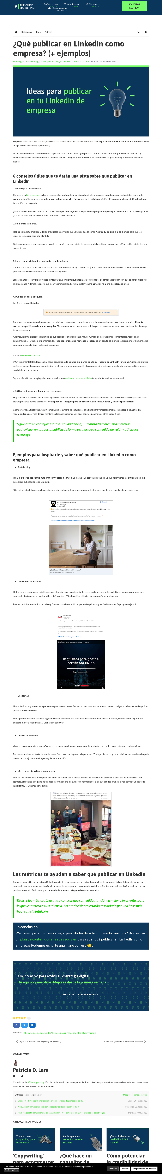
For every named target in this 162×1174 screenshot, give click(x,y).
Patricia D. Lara (81, 61)
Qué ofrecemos (51, 4)
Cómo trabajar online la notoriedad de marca (125, 1041)
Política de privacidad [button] (83, 1167)
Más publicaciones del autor (135, 1095)
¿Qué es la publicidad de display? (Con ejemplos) (38, 1041)
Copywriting (89, 1032)
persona (33, 194)
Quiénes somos (93, 4)
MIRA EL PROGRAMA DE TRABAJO (81, 994)
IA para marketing (57, 8)
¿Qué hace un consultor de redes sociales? (77, 1162)
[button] (139, 32)
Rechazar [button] (113, 1169)
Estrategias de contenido (37, 1032)
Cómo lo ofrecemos (72, 4)
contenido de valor (31, 355)
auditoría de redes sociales (78, 378)
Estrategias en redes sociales (66, 1032)
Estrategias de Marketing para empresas (33, 61)
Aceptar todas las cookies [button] (144, 1169)
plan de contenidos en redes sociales (48, 939)
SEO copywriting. (36, 1082)
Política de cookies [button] (63, 1167)
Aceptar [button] (125, 1169)
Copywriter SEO (63, 61)
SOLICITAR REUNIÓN (134, 6)
